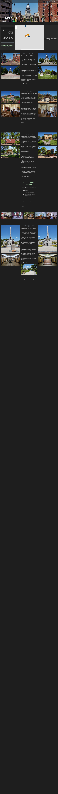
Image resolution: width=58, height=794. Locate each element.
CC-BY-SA (36, 49)
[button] (29, 36)
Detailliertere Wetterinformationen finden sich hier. (7, 45)
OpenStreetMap (29, 49)
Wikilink (51, 34)
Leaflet (22, 49)
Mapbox (42, 49)
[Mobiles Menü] (53, 1)
